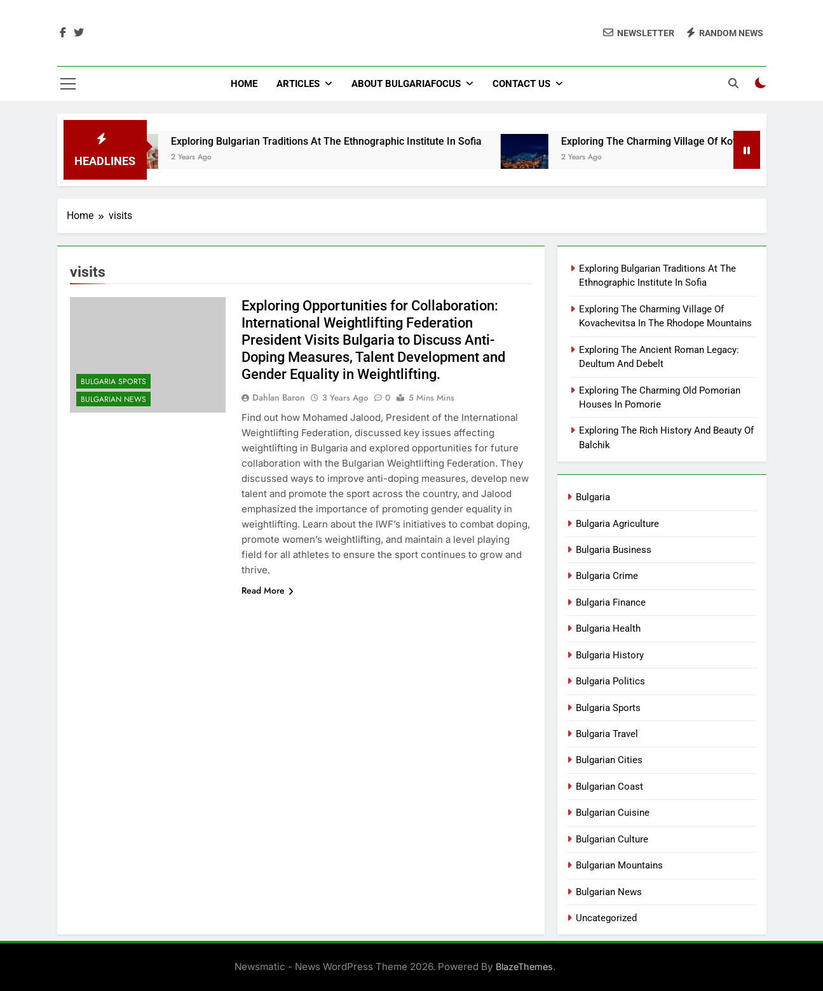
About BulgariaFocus (406, 84)
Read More (267, 590)
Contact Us (521, 84)
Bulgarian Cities (609, 760)
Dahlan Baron (278, 397)
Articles (298, 84)
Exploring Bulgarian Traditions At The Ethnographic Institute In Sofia (341, 141)
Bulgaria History (610, 655)
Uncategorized (606, 918)
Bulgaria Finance (611, 602)
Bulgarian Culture (612, 839)
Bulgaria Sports (113, 381)
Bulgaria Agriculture (617, 523)
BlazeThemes (524, 966)
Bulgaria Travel (607, 734)
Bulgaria (593, 497)
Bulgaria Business (613, 549)
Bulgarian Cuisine (613, 812)
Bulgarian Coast (609, 786)
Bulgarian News (113, 399)
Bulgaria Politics (610, 681)
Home (244, 84)
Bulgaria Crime (607, 576)
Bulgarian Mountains (619, 865)
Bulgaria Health (608, 628)
